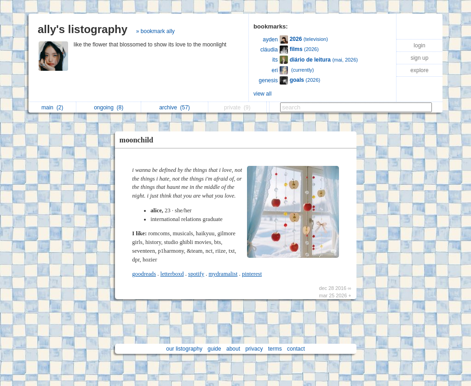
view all (262, 94)
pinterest (252, 274)
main (52, 107)
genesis (268, 80)
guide (214, 349)
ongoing (108, 107)
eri (275, 70)
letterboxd (172, 274)
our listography (184, 349)
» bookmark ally (155, 31)
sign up (420, 58)
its (275, 60)
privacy (254, 349)
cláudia (269, 49)
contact (296, 349)
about (233, 349)
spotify (196, 274)
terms (275, 349)
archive (174, 107)
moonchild (137, 140)
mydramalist (222, 274)
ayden (270, 39)
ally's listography (82, 29)
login (419, 45)
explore (419, 70)
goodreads (144, 274)
